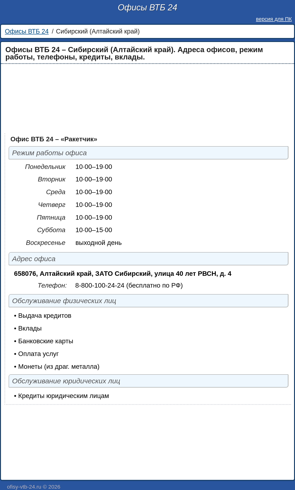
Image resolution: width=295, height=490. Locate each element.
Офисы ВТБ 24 (147, 7)
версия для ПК (274, 19)
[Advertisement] (144, 99)
